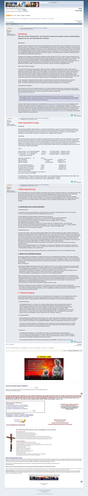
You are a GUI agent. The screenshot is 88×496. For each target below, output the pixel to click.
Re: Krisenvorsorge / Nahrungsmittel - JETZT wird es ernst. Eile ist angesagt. (34, 118)
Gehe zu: (65, 350)
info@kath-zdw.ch (10, 464)
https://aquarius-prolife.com (24, 173)
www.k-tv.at (17, 421)
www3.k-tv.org (16, 419)
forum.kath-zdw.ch (50, 466)
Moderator (10, 28)
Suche (7, 385)
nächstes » (80, 20)
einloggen (17, 8)
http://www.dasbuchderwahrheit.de (54, 103)
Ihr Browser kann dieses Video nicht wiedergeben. (44, 369)
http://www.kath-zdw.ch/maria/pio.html (26, 92)
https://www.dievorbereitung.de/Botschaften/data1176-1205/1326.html (51, 110)
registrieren (23, 8)
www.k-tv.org (16, 420)
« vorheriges (76, 20)
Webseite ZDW (54, 2)
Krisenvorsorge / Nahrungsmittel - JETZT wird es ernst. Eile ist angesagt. (33, 28)
